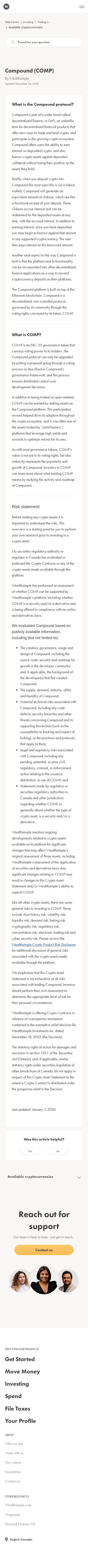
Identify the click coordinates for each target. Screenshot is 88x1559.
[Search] (44, 42)
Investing (28, 22)
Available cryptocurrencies (26, 27)
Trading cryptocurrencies (51, 22)
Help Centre (12, 22)
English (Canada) (21, 1539)
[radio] (30, 1151)
